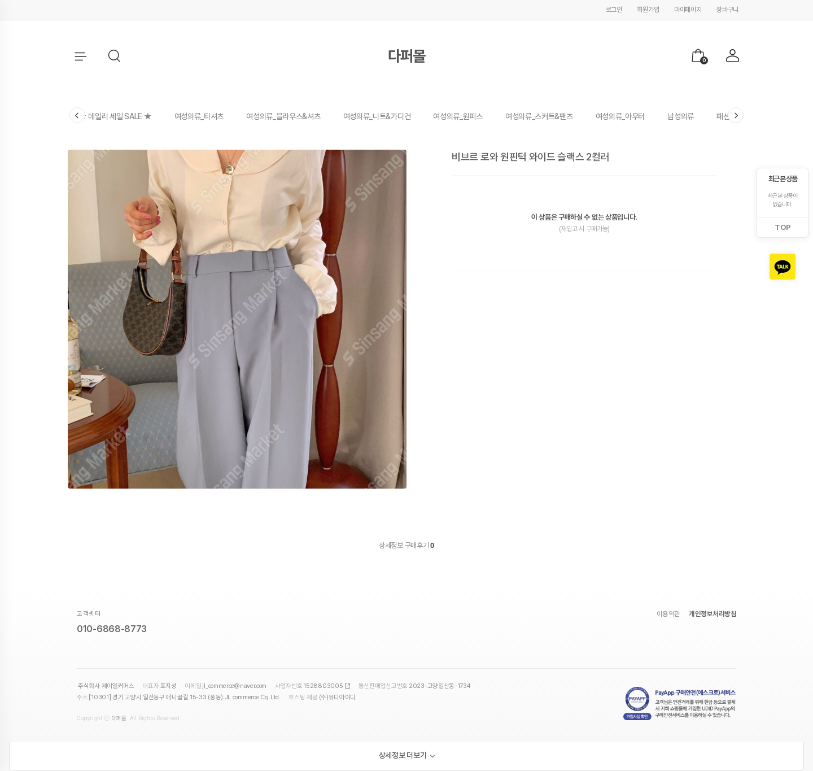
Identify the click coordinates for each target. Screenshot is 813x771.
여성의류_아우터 (620, 116)
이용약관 (668, 614)
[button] (115, 56)
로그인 (614, 10)
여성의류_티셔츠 (199, 116)
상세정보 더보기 (403, 755)
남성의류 (680, 116)
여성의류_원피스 (458, 116)
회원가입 (648, 10)
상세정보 (391, 545)
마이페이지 (688, 10)
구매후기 (419, 545)
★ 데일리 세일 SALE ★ (115, 116)
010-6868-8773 (112, 629)
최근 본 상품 (782, 179)
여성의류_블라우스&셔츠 (283, 116)
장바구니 (727, 10)
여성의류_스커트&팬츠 (539, 116)
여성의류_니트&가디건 (377, 116)
